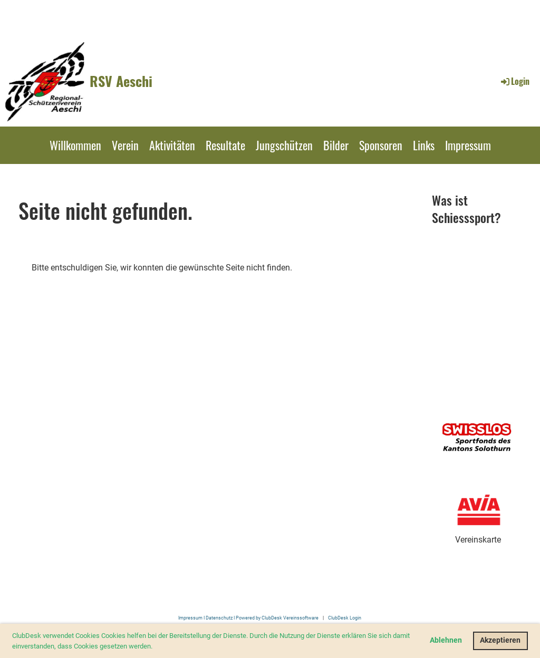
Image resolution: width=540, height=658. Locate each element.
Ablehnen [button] (446, 640)
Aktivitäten (172, 145)
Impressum (468, 145)
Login (514, 81)
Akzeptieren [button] (500, 640)
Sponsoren (380, 145)
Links (424, 145)
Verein (125, 145)
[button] (155, 646)
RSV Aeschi (121, 81)
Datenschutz (219, 618)
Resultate (225, 145)
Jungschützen (284, 145)
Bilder (336, 145)
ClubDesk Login (344, 618)
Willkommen (75, 145)
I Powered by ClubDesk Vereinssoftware (276, 618)
